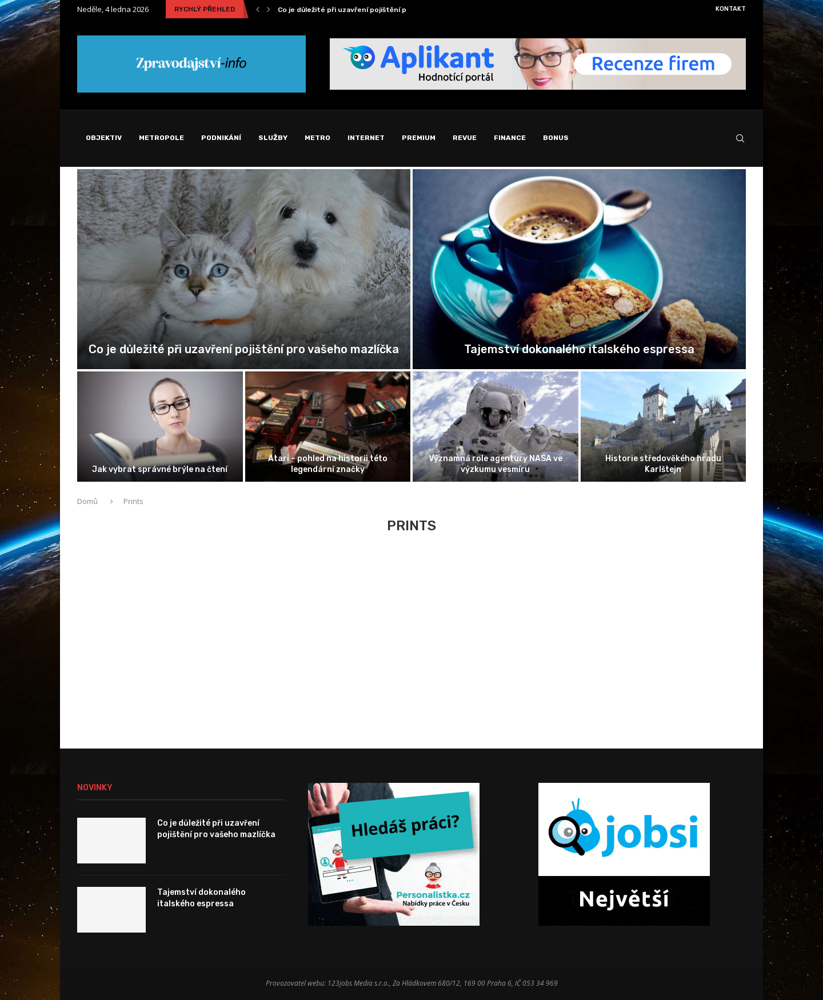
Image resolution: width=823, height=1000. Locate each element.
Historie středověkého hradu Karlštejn (663, 464)
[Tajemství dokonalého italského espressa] (579, 269)
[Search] (740, 138)
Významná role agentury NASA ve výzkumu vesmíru (495, 464)
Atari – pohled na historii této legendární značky (327, 464)
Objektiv (104, 138)
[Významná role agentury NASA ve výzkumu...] (495, 426)
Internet (366, 138)
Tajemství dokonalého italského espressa (579, 349)
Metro (317, 138)
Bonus (556, 138)
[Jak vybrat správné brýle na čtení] (160, 426)
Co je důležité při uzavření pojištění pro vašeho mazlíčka (244, 349)
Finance (510, 138)
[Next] (268, 9)
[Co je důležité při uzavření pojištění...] (243, 269)
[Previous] (257, 9)
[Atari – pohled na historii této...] (328, 426)
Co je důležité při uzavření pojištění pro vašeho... (362, 10)
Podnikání (221, 138)
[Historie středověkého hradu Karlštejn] (663, 426)
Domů (88, 501)
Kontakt (731, 9)
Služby (272, 138)
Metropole (161, 138)
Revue (465, 138)
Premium (419, 138)
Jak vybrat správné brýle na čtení (159, 469)
